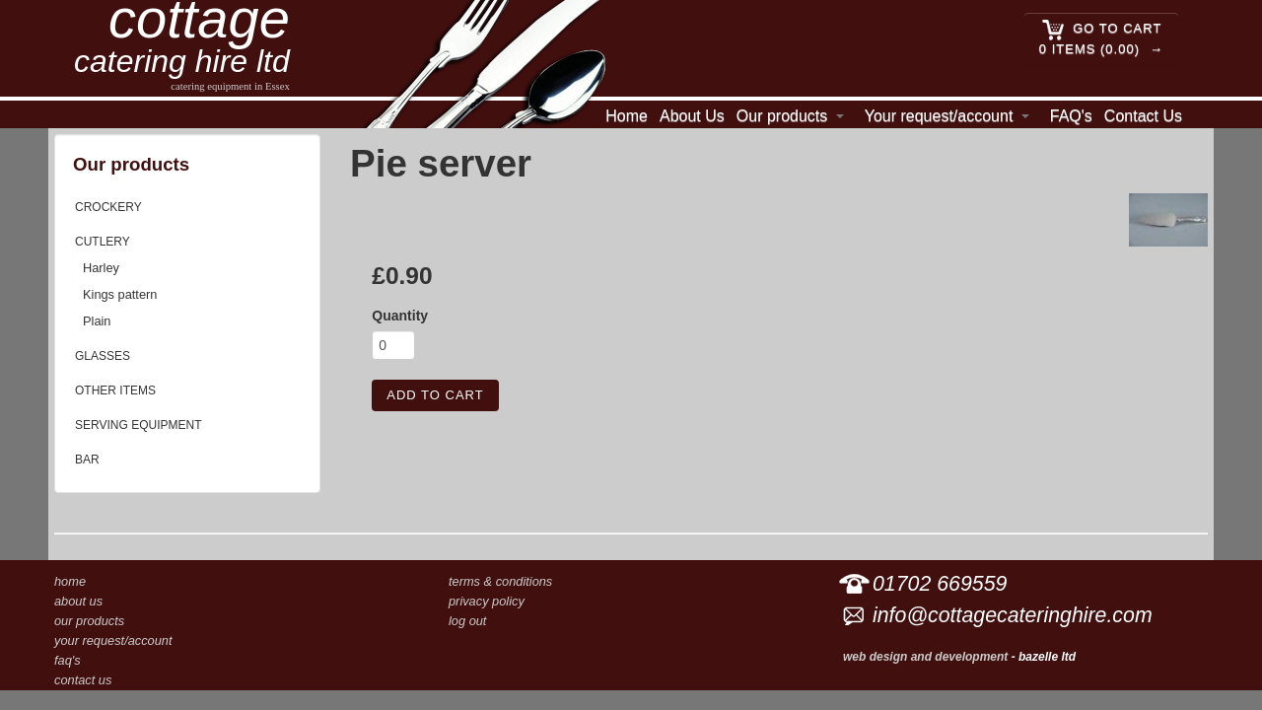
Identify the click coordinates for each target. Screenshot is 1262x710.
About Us (692, 115)
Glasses (102, 356)
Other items (115, 390)
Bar (87, 459)
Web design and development (925, 657)
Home (626, 115)
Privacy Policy (487, 601)
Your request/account (939, 115)
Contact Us (1143, 115)
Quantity (400, 315)
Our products (781, 115)
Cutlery (102, 241)
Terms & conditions (500, 581)
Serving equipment (138, 425)
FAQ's (1071, 115)
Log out (467, 620)
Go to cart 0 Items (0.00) (1100, 37)
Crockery (108, 207)
